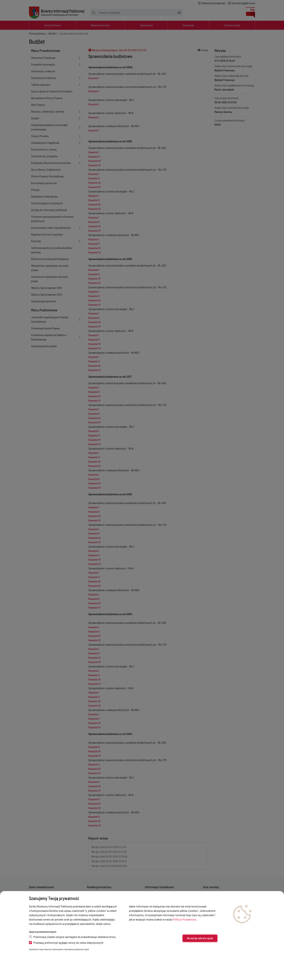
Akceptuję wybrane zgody (200, 938)
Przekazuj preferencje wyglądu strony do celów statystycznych (66, 942)
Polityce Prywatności (184, 919)
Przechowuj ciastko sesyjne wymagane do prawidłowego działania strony (72, 936)
